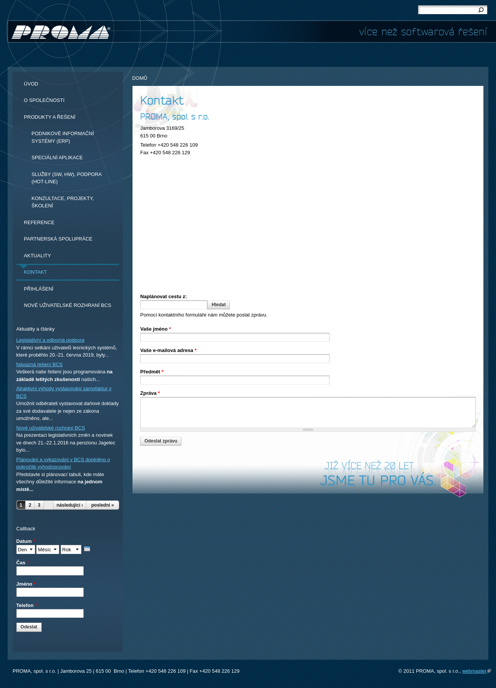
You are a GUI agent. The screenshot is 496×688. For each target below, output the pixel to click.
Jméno (26, 584)
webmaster (476, 671)
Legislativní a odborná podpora (50, 340)
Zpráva (150, 393)
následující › (70, 505)
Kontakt (35, 272)
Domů (139, 78)
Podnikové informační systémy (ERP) (63, 137)
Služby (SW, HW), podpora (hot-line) (67, 178)
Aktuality (37, 255)
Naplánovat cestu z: (163, 296)
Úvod (31, 84)
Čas (22, 562)
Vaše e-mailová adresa (168, 350)
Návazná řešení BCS (39, 364)
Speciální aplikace (57, 157)
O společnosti (44, 100)
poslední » (102, 505)
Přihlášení (38, 289)
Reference (39, 222)
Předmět (151, 372)
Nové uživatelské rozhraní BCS (67, 305)
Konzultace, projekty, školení (63, 202)
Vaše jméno (155, 329)
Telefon (26, 605)
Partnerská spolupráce (58, 239)
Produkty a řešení (50, 117)
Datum (25, 541)
